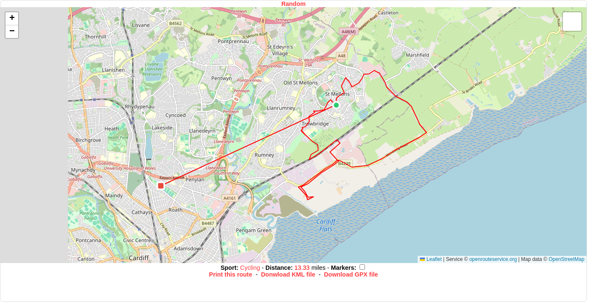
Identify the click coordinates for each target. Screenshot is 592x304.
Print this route (230, 274)
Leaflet (430, 259)
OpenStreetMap (566, 259)
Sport (229, 267)
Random (293, 3)
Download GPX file (351, 274)
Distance (278, 267)
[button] (336, 105)
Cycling (251, 267)
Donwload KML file (288, 274)
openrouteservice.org (493, 259)
